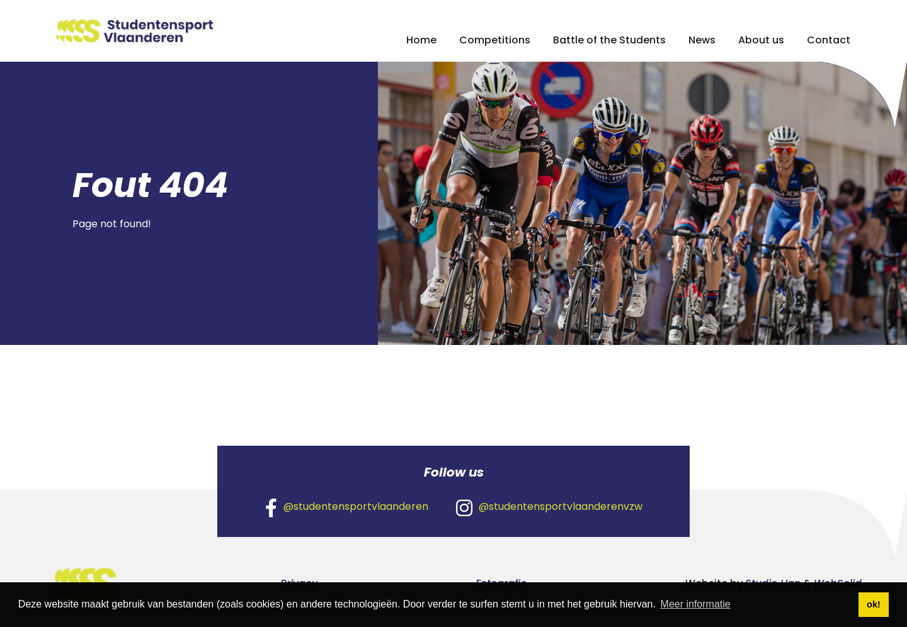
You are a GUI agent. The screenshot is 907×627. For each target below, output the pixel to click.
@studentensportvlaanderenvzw (549, 507)
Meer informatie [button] (696, 604)
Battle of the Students (609, 40)
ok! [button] (874, 604)
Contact (828, 40)
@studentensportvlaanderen (346, 507)
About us (761, 40)
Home (421, 40)
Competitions (494, 40)
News (702, 40)
